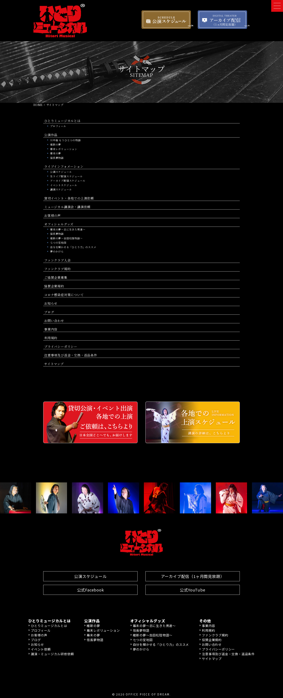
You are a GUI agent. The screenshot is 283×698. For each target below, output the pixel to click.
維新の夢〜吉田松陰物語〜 (66, 238)
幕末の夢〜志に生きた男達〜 (67, 229)
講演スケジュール (61, 189)
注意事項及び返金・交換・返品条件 (70, 355)
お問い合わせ (54, 320)
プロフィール (58, 126)
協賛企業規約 (54, 286)
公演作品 (50, 134)
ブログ (49, 312)
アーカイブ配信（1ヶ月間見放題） (192, 576)
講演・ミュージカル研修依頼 (52, 653)
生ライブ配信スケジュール (66, 176)
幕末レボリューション (63, 149)
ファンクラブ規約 (57, 268)
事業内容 (50, 329)
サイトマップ (54, 363)
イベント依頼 (41, 649)
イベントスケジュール (63, 185)
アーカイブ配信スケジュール (67, 180)
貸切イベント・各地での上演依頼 (69, 198)
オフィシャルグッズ (59, 224)
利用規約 (50, 337)
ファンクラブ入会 (57, 260)
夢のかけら (57, 251)
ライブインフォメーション (64, 166)
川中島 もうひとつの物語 (65, 140)
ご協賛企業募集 (55, 277)
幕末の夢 (55, 153)
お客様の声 (52, 215)
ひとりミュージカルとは (62, 120)
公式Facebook (90, 589)
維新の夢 (55, 144)
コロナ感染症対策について (64, 294)
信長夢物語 (57, 157)
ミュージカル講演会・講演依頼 (67, 206)
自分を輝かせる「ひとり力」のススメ (73, 247)
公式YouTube (192, 589)
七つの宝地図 (58, 242)
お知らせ (50, 303)
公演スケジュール (61, 171)
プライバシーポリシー (60, 346)
